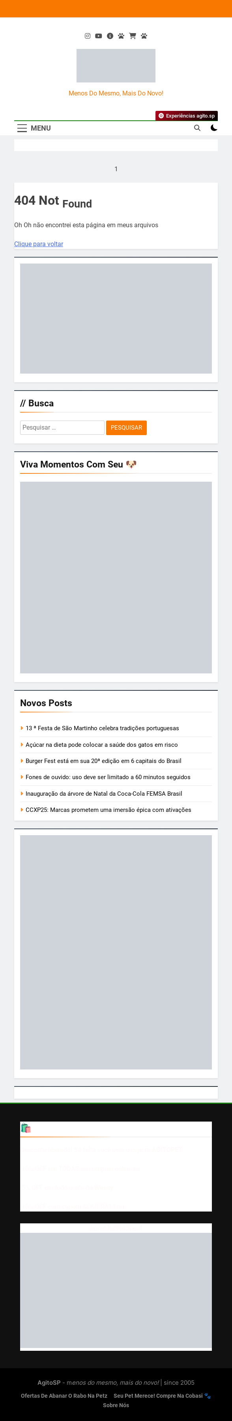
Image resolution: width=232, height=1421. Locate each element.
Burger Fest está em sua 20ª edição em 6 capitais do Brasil (103, 761)
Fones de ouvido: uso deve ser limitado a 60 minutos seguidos (108, 777)
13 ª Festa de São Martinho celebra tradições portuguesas (102, 728)
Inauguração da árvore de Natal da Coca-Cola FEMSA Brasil (104, 793)
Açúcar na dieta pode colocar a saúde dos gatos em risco (102, 744)
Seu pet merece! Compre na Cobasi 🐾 (162, 1396)
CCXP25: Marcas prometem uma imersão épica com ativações (108, 809)
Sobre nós (116, 1405)
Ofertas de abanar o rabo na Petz (64, 1396)
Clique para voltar (38, 244)
